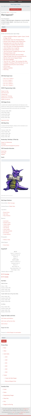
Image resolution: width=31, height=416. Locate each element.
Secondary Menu (15, 9)
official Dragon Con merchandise (14, 332)
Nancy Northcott (6, 215)
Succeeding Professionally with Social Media (13, 54)
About (4, 350)
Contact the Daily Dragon (11, 378)
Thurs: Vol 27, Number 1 (8, 78)
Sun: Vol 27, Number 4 (8, 83)
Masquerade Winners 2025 (9, 53)
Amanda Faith (6, 226)
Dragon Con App (4, 91)
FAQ (4, 401)
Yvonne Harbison (7, 234)
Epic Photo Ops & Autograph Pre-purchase (10, 145)
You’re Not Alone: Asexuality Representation (13, 46)
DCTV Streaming (5, 274)
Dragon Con (26, 408)
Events (5, 389)
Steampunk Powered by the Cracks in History (13, 64)
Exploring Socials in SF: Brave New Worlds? (13, 43)
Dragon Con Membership (6, 142)
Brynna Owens (6, 212)
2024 (6, 372)
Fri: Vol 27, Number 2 (7, 80)
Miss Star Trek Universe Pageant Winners (12, 58)
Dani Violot (5, 214)
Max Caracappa (11, 203)
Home (8, 12)
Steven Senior (6, 245)
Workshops (3, 144)
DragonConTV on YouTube (7, 97)
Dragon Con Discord (5, 99)
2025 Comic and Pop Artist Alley (8, 321)
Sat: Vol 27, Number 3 (8, 81)
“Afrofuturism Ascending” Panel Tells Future (13, 44)
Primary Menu (11, 1)
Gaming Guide (4, 94)
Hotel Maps (3, 152)
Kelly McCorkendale (7, 230)
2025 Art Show (4, 323)
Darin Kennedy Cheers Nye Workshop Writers (13, 39)
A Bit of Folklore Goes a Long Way (11, 48)
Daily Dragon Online (15, 4)
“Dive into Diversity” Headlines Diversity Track (14, 51)
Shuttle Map (3, 151)
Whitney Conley (6, 239)
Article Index (6, 353)
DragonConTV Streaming (6, 96)
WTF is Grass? (6, 66)
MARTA (3, 154)
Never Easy (6, 69)
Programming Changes (8, 395)
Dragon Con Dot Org (8, 404)
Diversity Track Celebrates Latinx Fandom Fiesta (14, 41)
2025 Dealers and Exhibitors (7, 318)
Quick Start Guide (5, 92)
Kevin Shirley (6, 232)
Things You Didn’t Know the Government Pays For (14, 56)
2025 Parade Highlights (8, 59)
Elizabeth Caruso (6, 222)
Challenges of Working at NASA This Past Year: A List (15, 63)
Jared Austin (6, 221)
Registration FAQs (5, 120)
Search (19, 1)
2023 (6, 369)
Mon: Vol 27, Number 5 (8, 85)
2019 (6, 357)
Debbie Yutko (12, 206)
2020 (6, 360)
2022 (6, 366)
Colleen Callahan (7, 224)
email (13, 412)
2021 (6, 363)
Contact (5, 375)
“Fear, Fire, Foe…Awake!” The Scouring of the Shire (15, 61)
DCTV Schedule (4, 276)
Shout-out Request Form (10, 381)
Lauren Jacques (6, 229)
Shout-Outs (6, 398)
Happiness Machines (8, 67)
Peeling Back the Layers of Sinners (11, 49)
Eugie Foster (23, 412)
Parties (5, 392)
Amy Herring (6, 227)
